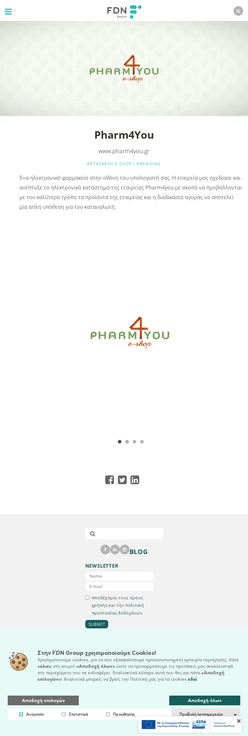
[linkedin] (115, 549)
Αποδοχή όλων (205, 700)
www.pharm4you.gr (124, 151)
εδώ (192, 679)
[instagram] (124, 549)
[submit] (92, 533)
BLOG (138, 551)
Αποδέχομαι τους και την (114, 605)
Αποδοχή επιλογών (43, 700)
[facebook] (105, 549)
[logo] (122, 11)
